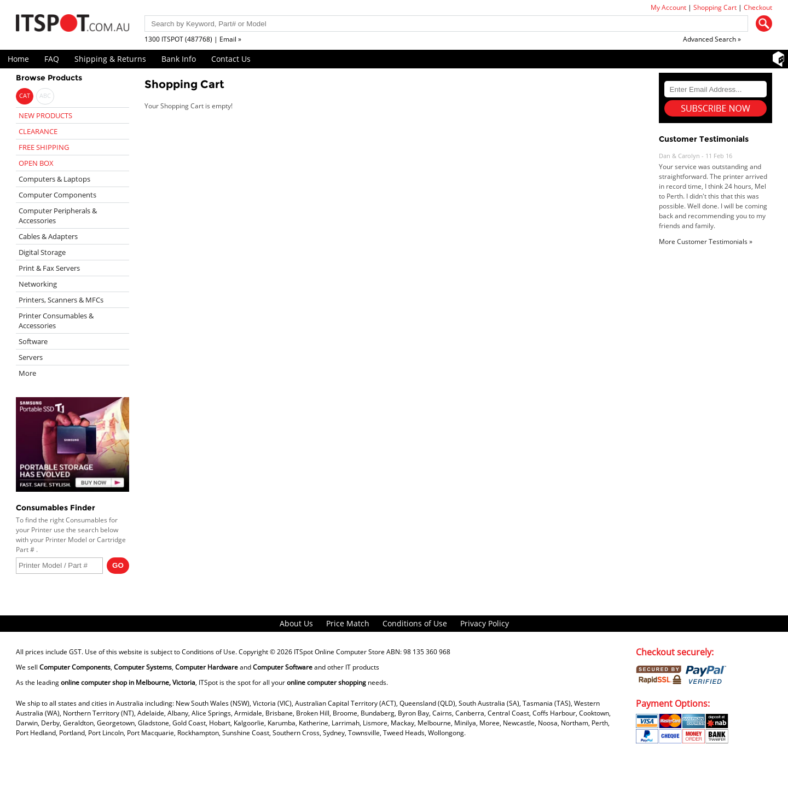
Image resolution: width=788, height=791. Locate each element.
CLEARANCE (38, 131)
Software (33, 341)
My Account (668, 7)
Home (18, 59)
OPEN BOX (36, 163)
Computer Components (57, 195)
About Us (296, 623)
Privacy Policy (484, 623)
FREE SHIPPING (44, 147)
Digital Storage (42, 252)
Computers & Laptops (54, 179)
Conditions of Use (415, 623)
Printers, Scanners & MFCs (61, 300)
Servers (31, 357)
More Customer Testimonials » (705, 241)
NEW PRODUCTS (45, 115)
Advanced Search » (712, 39)
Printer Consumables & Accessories (56, 320)
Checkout (758, 7)
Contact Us (231, 59)
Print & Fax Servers (49, 268)
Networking (38, 284)
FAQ (51, 59)
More (27, 373)
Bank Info (178, 59)
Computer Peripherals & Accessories (58, 215)
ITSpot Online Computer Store (339, 651)
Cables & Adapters (48, 236)
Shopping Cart (715, 7)
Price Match (347, 623)
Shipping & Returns (110, 59)
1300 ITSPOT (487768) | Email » (192, 39)
